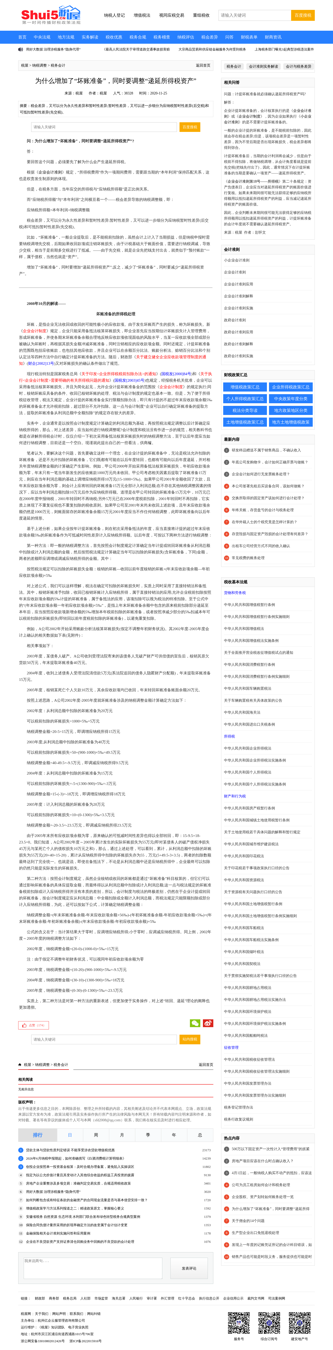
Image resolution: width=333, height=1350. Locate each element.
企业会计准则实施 (238, 308)
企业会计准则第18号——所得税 (253, 181)
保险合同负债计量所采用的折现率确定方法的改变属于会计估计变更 (76, 1225)
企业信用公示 (233, 1298)
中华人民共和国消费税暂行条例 (249, 665)
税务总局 (69, 1298)
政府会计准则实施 (238, 356)
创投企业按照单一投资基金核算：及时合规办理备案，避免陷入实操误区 (80, 1167)
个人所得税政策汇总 (245, 398)
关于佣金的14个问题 (248, 1221)
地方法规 (66, 37)
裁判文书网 (255, 1298)
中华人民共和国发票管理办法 (247, 1083)
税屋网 (26, 1314)
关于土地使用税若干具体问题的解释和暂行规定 (262, 832)
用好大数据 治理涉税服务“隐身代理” (53, 49)
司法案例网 (276, 1298)
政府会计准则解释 (238, 344)
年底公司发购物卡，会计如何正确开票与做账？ (270, 462)
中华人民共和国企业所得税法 (247, 748)
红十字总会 (186, 1298)
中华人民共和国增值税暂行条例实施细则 (257, 617)
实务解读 (90, 37)
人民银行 (136, 1298)
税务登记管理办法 (238, 1107)
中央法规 (42, 37)
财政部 (40, 1298)
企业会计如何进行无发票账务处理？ (261, 474)
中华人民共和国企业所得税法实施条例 (255, 760)
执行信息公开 (209, 1298)
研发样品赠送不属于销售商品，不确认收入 (266, 450)
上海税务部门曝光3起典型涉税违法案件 (284, 49)
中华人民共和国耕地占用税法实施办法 (255, 1000)
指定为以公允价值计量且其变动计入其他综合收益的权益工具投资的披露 (80, 1175)
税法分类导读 (245, 410)
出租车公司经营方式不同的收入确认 (261, 546)
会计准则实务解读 (263, 66)
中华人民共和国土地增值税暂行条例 (253, 904)
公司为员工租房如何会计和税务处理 (261, 1185)
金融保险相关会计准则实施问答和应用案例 (58, 1233)
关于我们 (41, 1314)
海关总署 (118, 1298)
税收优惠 (114, 37)
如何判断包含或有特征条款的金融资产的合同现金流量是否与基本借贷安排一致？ (87, 1200)
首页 (22, 37)
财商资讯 (273, 37)
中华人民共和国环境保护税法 (247, 1012)
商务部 (54, 1298)
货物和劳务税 (235, 593)
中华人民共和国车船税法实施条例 (251, 940)
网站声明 (59, 1314)
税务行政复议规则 (238, 1119)
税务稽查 (161, 37)
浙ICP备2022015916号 (85, 1341)
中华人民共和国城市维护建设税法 (251, 844)
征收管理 (231, 1048)
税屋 (24, 65)
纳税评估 (185, 37)
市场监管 (101, 1298)
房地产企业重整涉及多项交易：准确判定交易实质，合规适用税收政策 (78, 1183)
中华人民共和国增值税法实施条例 (251, 641)
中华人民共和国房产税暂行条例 (249, 808)
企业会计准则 (50, 172)
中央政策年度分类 (291, 398)
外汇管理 (167, 1298)
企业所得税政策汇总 (291, 387)
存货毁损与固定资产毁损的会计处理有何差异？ (270, 534)
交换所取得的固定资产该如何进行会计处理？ (268, 498)
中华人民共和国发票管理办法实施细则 (255, 1095)
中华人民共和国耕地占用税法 (247, 988)
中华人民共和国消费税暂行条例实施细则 (257, 677)
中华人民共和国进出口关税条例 (249, 724)
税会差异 (209, 37)
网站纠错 (94, 1314)
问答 (229, 37)
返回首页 (203, 65)
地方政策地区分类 (291, 410)
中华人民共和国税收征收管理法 (249, 1059)
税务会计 (58, 65)
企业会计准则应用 (238, 284)
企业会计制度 (249, 116)
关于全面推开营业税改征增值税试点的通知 (258, 653)
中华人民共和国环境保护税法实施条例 (255, 1024)
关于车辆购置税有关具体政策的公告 (253, 700)
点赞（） (37, 1025)
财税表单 (249, 37)
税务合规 (138, 37)
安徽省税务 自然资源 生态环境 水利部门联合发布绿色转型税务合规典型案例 (83, 1217)
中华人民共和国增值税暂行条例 (249, 605)
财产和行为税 (235, 796)
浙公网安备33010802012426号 (43, 1341)
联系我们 (76, 1314)
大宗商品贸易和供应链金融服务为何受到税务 (212, 49)
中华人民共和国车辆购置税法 (247, 688)
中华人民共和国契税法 (242, 964)
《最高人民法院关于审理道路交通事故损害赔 (136, 49)
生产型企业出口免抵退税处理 (255, 1233)
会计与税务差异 (298, 66)
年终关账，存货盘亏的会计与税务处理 (263, 510)
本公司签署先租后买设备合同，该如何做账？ (268, 486)
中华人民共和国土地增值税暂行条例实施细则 (260, 916)
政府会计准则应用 (238, 332)
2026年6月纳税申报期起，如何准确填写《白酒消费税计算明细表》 (76, 1158)
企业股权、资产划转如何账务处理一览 (263, 1197)
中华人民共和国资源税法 (244, 880)
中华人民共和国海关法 (242, 712)
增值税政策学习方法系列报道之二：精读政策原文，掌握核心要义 (75, 1208)
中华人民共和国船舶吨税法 (246, 1036)
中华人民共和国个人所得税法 (247, 772)
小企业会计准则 (236, 260)
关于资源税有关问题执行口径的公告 (253, 892)
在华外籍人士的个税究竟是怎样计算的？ (264, 522)
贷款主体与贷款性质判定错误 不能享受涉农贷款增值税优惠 (70, 1150)
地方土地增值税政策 (291, 422)
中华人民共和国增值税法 (244, 629)
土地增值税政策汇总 (245, 422)
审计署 (152, 1298)
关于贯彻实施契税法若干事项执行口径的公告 (260, 976)
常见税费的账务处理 (248, 558)
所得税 (229, 736)
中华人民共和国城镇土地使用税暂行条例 (257, 820)
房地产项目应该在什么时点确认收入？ (263, 1161)
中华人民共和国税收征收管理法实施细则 (257, 1071)
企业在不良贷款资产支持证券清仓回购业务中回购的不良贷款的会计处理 (80, 1242)
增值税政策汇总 (245, 387)
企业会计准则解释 (238, 296)
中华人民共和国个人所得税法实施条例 (255, 784)
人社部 (85, 1298)
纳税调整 (39, 65)
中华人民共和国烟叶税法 (244, 952)
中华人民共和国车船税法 (244, 928)
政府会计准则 (235, 320)
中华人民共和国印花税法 (244, 856)
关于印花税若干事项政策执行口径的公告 (257, 868)
